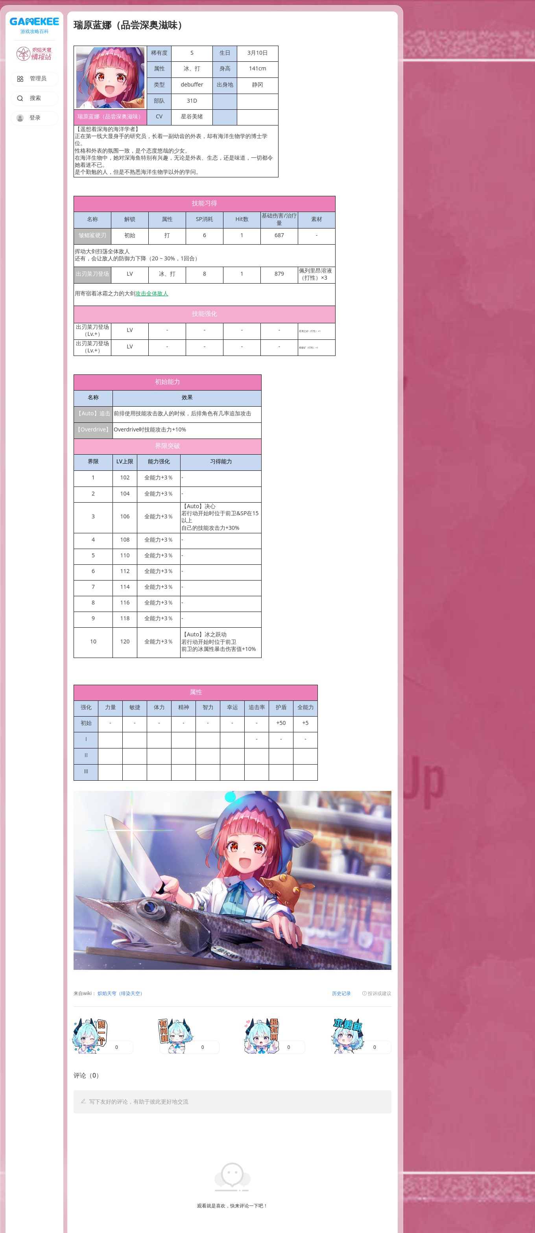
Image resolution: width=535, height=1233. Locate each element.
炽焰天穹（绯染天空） (120, 993)
